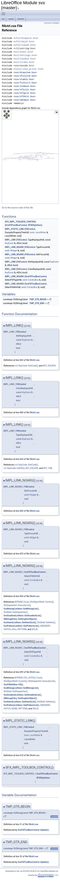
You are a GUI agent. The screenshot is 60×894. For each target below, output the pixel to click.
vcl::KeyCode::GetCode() (26, 365)
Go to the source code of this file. (17, 207)
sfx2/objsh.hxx (24, 41)
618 (21, 755)
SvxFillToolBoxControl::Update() (33, 830)
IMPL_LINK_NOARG (14, 247)
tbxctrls (21, 19)
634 (21, 459)
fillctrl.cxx (34, 360)
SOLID (34, 629)
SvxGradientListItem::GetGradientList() (22, 615)
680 (21, 412)
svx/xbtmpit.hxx (24, 99)
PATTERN (22, 629)
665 (21, 360)
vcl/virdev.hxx (24, 62)
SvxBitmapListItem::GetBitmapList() (21, 608)
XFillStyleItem (34, 225)
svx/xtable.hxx (24, 79)
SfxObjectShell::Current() (42, 602)
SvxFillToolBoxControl (16, 225)
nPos (14, 629)
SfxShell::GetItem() (46, 622)
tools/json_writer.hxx (28, 69)
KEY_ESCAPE (49, 365)
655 (21, 553)
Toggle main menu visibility (4, 12)
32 (21, 856)
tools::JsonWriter (38, 232)
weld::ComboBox (30, 280)
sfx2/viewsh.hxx (24, 45)
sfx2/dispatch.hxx (26, 38)
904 (21, 596)
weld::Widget (11, 250)
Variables (55, 23)
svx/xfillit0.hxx (25, 75)
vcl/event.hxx (23, 51)
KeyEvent (9, 243)
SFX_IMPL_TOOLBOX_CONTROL (20, 221)
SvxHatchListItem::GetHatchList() (20, 622)
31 (21, 824)
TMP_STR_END (36, 303)
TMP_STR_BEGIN (37, 299)
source (11, 19)
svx (3, 19)
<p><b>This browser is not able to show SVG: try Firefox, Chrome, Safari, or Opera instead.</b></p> (30, 157)
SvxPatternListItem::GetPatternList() (21, 626)
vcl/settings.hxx (25, 55)
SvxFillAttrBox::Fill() (13, 684)
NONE (14, 708)
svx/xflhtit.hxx (24, 96)
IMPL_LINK (10, 240)
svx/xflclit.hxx (24, 89)
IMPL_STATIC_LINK (14, 229)
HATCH (7, 629)
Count (26, 602)
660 (21, 511)
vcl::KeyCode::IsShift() (14, 468)
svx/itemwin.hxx (24, 86)
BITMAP (18, 602)
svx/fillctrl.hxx (25, 82)
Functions (47, 23)
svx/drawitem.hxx (25, 72)
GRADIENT (45, 626)
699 (21, 672)
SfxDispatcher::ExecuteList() (17, 605)
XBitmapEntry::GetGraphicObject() (20, 619)
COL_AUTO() (29, 677)
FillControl (30, 229)
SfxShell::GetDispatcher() (15, 612)
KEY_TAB (47, 468)
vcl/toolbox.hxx (24, 58)
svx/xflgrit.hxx (24, 93)
